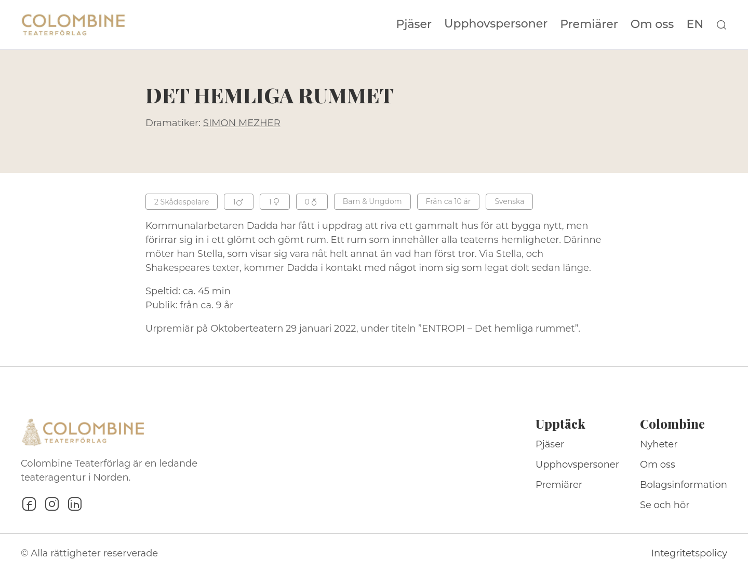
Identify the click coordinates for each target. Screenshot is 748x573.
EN (694, 24)
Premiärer (589, 24)
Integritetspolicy (689, 553)
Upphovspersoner (495, 24)
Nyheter (659, 444)
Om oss (652, 24)
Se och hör (665, 505)
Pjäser (414, 24)
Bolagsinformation (683, 484)
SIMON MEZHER (241, 123)
